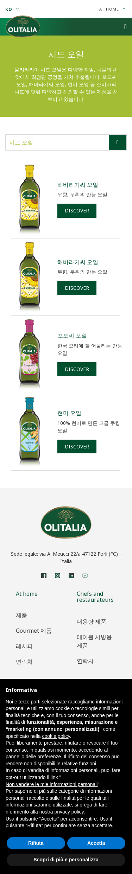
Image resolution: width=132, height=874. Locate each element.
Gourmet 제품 (34, 630)
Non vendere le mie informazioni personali (52, 784)
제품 (21, 615)
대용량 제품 (91, 621)
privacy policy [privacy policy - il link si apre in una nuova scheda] (69, 812)
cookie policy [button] (56, 736)
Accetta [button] (96, 843)
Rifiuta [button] (36, 843)
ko (12, 9)
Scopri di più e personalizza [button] (65, 859)
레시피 (24, 646)
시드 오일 (67, 142)
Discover (77, 210)
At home (112, 9)
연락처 (24, 661)
